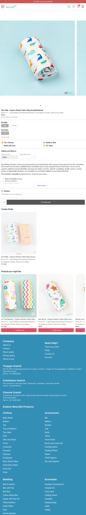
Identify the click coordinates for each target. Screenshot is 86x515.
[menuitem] (2, 6)
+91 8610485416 (15, 386)
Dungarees (7, 458)
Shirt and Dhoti (9, 440)
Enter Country (5, 154)
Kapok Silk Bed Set (11, 499)
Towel (47, 436)
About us (7, 345)
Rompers (7, 450)
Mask (47, 432)
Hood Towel (50, 440)
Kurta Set (7, 469)
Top (4, 425)
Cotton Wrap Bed (10, 495)
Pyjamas (6, 454)
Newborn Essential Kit (54, 484)
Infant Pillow (8, 506)
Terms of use (8, 359)
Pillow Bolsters (9, 502)
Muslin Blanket (9, 513)
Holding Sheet (51, 495)
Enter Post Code (25, 154)
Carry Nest (49, 492)
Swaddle (48, 499)
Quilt (5, 510)
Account (48, 357)
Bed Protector (9, 484)
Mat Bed (6, 492)
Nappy (47, 510)
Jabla (47, 506)
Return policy (8, 352)
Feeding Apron (51, 447)
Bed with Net (8, 488)
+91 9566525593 (15, 374)
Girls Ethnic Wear (10, 465)
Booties (48, 425)
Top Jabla (7, 432)
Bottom (6, 421)
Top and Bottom (9, 429)
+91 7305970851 (15, 400)
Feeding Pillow (51, 450)
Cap (46, 429)
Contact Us (49, 354)
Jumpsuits (7, 447)
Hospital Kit (50, 488)
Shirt (5, 436)
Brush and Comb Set (54, 443)
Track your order (52, 347)
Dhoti (5, 472)
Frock (5, 443)
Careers (6, 348)
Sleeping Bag (50, 502)
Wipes (47, 454)
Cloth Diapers (51, 458)
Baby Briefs (8, 418)
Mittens (48, 421)
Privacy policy (9, 356)
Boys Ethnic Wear (10, 461)
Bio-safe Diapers (52, 461)
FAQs (47, 350)
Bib (46, 418)
